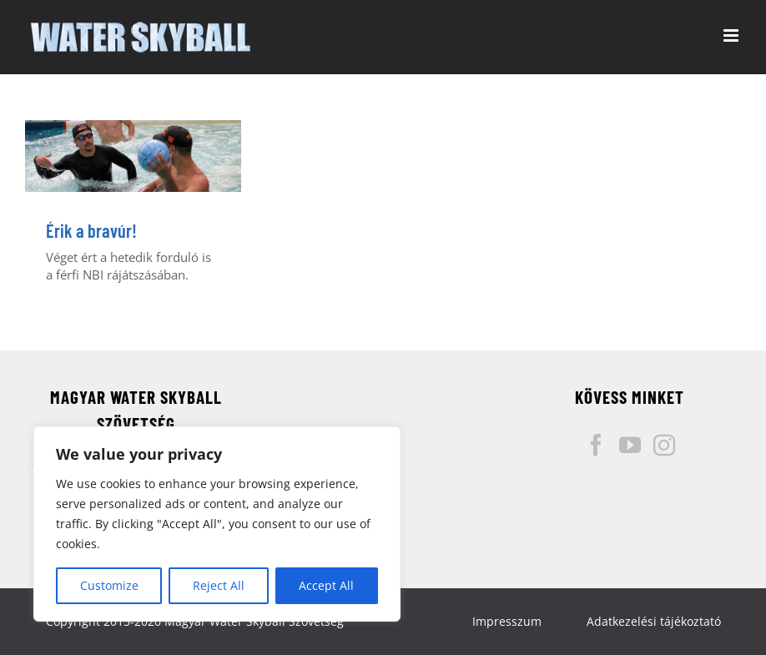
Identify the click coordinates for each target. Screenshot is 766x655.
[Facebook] (596, 445)
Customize (109, 585)
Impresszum (507, 621)
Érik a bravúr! (91, 230)
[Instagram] (664, 445)
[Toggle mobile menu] (732, 35)
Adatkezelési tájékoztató (654, 621)
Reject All (218, 585)
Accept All (326, 585)
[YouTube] (630, 445)
